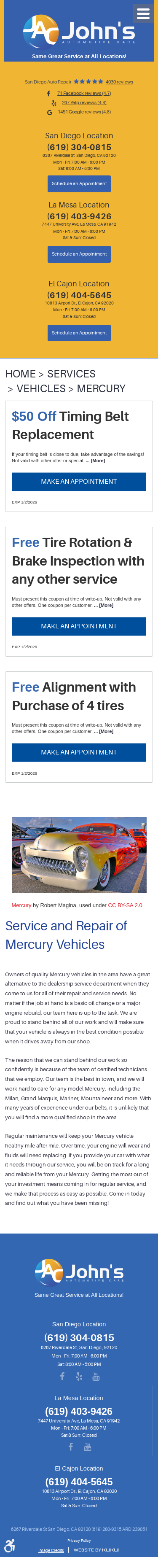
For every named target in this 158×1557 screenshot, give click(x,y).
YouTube (96, 1376)
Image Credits (51, 1550)
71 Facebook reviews (84, 93)
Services (71, 374)
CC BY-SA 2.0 (125, 905)
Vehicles (41, 389)
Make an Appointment (79, 481)
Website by (96, 1550)
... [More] (94, 460)
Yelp (79, 1376)
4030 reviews (119, 82)
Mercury (101, 389)
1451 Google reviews (84, 112)
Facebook (62, 1376)
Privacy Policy (79, 1540)
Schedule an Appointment (79, 183)
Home (20, 374)
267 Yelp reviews (84, 102)
